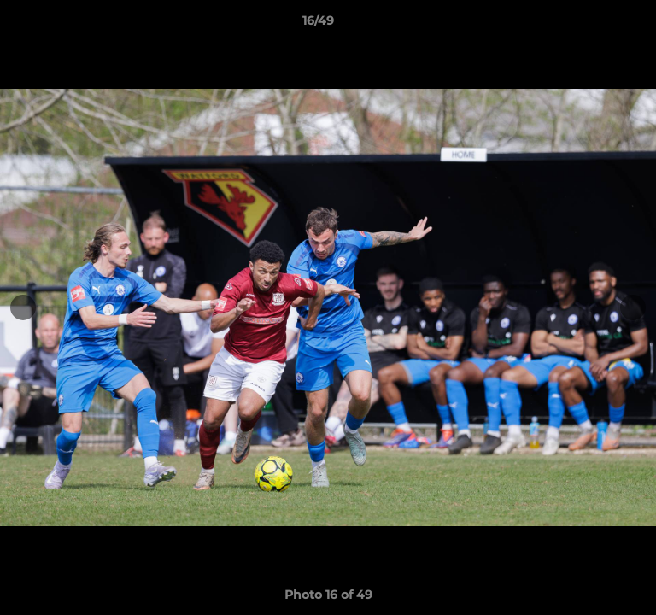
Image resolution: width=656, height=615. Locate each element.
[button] (594, 24)
